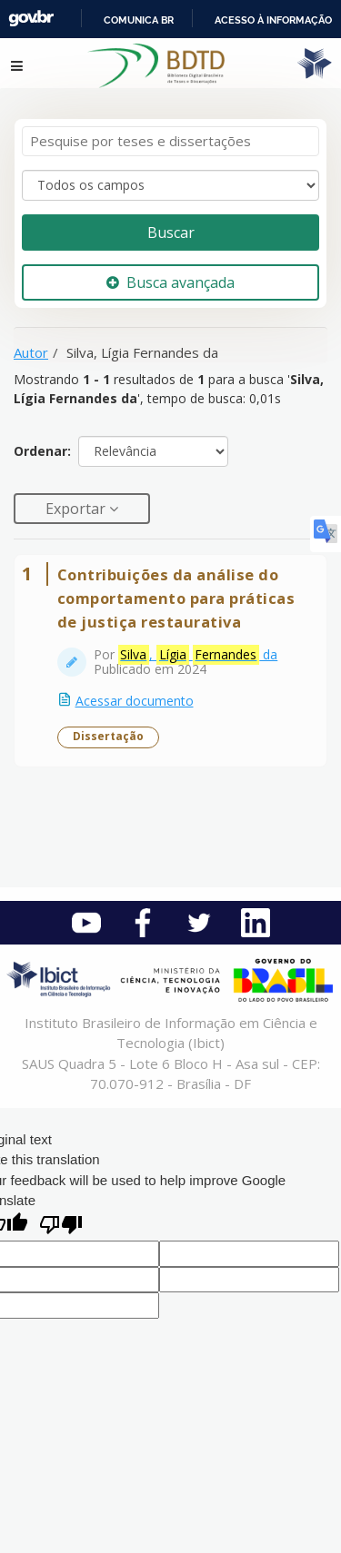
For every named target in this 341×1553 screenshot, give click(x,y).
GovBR (31, 18)
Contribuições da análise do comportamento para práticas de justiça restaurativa (176, 598)
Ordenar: (42, 451)
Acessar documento (134, 700)
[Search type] (170, 185)
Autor (31, 352)
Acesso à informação (273, 20)
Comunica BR (139, 20)
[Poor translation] (61, 1226)
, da (198, 655)
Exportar (77, 509)
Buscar (171, 232)
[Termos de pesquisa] (170, 141)
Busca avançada (170, 282)
